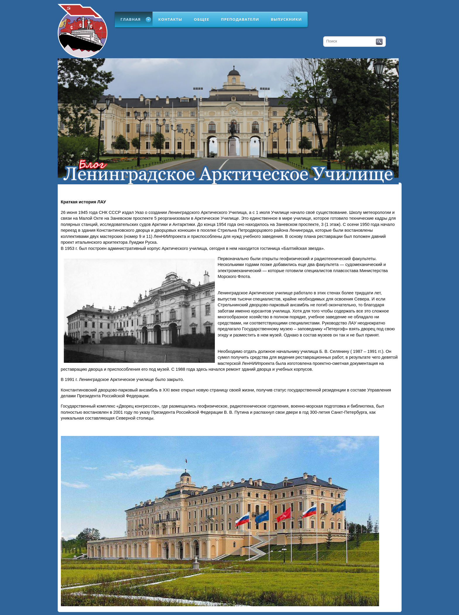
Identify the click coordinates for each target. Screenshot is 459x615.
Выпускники (286, 19)
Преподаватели (240, 19)
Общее (201, 19)
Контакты (170, 19)
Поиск (379, 41)
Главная (131, 19)
